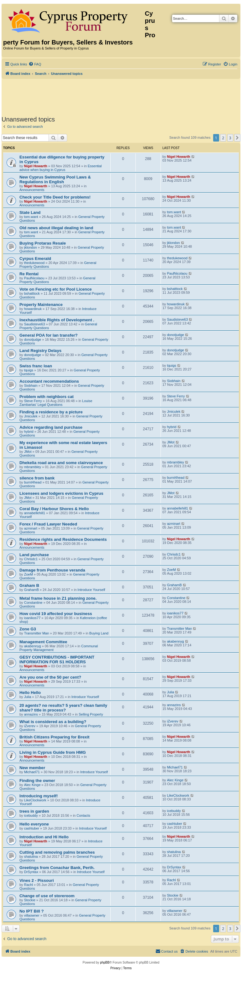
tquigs (28, 370)
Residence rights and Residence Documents (63, 539)
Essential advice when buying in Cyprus (60, 168)
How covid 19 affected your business (55, 613)
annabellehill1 (34, 513)
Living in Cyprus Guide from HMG (52, 752)
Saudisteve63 (34, 324)
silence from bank (37, 478)
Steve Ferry (33, 401)
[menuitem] (35, 64)
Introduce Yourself (91, 590)
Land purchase (34, 554)
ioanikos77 (32, 618)
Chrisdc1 (31, 559)
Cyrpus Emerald (35, 258)
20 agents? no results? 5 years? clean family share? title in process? (63, 707)
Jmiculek (31, 416)
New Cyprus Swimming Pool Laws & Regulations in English (55, 179)
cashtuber (31, 828)
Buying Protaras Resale (42, 243)
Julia (27, 697)
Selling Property (91, 714)
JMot (28, 451)
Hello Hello (30, 692)
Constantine (33, 602)
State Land (29, 212)
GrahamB (31, 590)
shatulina (31, 856)
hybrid (29, 431)
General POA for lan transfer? (48, 335)
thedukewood (34, 263)
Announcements (32, 190)
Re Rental (29, 274)
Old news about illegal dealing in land (56, 227)
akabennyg (32, 646)
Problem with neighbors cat (46, 396)
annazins (31, 714)
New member (32, 767)
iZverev (29, 726)
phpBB (104, 962)
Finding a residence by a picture (51, 412)
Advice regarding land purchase (50, 427)
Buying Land (98, 633)
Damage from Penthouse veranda (52, 570)
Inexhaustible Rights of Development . (56, 320)
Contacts (83, 815)
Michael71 (32, 772)
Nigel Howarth (35, 166)
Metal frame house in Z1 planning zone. (58, 598)
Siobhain (31, 385)
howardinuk (33, 309)
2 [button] (223, 138)
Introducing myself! (38, 796)
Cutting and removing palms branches (57, 852)
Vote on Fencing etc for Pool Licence (55, 289)
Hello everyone (34, 824)
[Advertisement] (121, 96)
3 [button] (230, 138)
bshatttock (32, 293)
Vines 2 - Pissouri (36, 880)
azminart (30, 528)
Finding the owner (37, 780)
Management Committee (43, 641)
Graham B (29, 585)
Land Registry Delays (40, 350)
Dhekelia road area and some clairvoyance (61, 462)
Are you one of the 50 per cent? (50, 677)
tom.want (31, 217)
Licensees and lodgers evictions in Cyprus (61, 493)
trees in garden (34, 811)
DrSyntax (31, 872)
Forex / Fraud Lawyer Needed (48, 524)
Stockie (29, 900)
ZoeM (28, 574)
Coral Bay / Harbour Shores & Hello (54, 508)
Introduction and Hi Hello (44, 837)
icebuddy (31, 815)
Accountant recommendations (49, 381)
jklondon (30, 247)
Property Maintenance (41, 304)
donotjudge (32, 339)
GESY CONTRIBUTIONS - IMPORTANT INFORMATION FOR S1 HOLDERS (56, 659)
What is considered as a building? (52, 721)
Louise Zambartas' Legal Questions (55, 402)
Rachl (28, 885)
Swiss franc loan (35, 366)
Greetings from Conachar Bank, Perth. (57, 867)
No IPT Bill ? (31, 911)
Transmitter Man (36, 633)
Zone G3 (27, 629)
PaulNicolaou (34, 278)
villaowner (31, 915)
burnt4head (33, 482)
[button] (237, 138)
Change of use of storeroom (47, 895)
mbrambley (32, 467)
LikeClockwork (35, 800)
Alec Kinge (32, 785)
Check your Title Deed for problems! (55, 197)
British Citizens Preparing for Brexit (54, 737)
